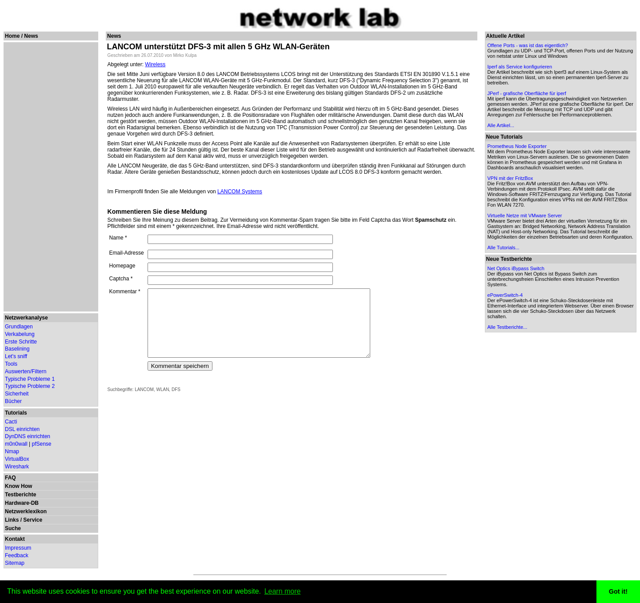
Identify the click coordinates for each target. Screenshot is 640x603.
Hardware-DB (22, 503)
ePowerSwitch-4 (506, 300)
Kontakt (15, 539)
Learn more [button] (282, 591)
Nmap (12, 451)
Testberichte (20, 494)
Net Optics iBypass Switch (516, 273)
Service (32, 520)
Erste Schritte (21, 342)
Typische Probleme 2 (30, 386)
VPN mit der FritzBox (511, 178)
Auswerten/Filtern (25, 371)
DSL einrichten (22, 429)
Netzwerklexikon (26, 511)
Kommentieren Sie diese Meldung (157, 205)
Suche (13, 528)
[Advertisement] (49, 177)
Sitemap (14, 563)
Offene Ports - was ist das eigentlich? (528, 45)
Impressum (18, 548)
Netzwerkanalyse (26, 318)
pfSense (42, 444)
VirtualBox (17, 459)
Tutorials (16, 413)
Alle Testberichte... (508, 332)
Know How (18, 486)
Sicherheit (16, 394)
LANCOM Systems (239, 185)
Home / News (21, 36)
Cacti (11, 422)
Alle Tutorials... (504, 253)
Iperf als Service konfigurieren (520, 66)
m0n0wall (16, 444)
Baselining (17, 349)
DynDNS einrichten (27, 436)
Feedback (16, 555)
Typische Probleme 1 (30, 379)
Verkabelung (20, 334)
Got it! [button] (618, 591)
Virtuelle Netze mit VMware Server (525, 215)
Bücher (13, 401)
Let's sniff (16, 356)
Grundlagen (19, 326)
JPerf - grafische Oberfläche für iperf (527, 93)
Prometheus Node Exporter (518, 146)
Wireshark (17, 466)
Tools (11, 364)
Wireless (155, 64)
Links (12, 520)
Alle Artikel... (502, 125)
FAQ (10, 478)
